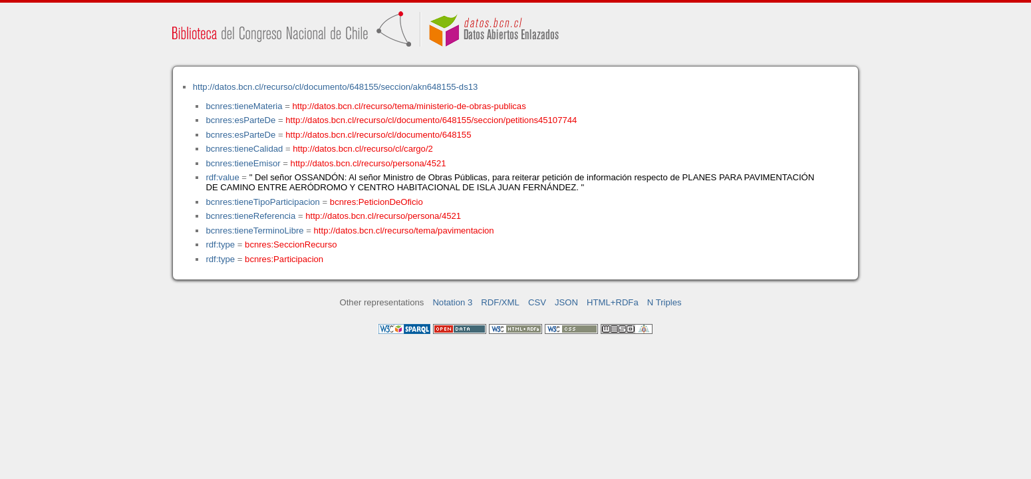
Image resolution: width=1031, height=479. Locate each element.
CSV (537, 302)
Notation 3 (452, 302)
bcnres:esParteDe (240, 120)
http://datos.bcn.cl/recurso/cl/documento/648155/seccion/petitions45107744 (431, 120)
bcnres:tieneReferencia (250, 216)
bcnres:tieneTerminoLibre (254, 231)
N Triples (664, 302)
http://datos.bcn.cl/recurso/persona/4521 (368, 163)
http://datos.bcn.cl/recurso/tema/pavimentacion (404, 231)
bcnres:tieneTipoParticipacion (262, 202)
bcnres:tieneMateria (244, 106)
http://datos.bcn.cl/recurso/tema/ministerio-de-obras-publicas (409, 106)
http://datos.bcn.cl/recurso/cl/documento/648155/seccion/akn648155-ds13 (335, 87)
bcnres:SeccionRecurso (291, 244)
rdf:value (222, 177)
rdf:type (220, 244)
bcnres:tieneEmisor (243, 163)
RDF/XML (500, 302)
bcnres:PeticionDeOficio (376, 202)
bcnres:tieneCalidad (244, 149)
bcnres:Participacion (284, 259)
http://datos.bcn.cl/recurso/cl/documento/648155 (378, 135)
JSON (566, 302)
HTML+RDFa (613, 302)
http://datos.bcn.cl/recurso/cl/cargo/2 (363, 149)
